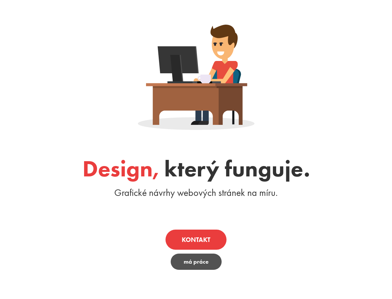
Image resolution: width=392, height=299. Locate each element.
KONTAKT (196, 240)
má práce (196, 261)
